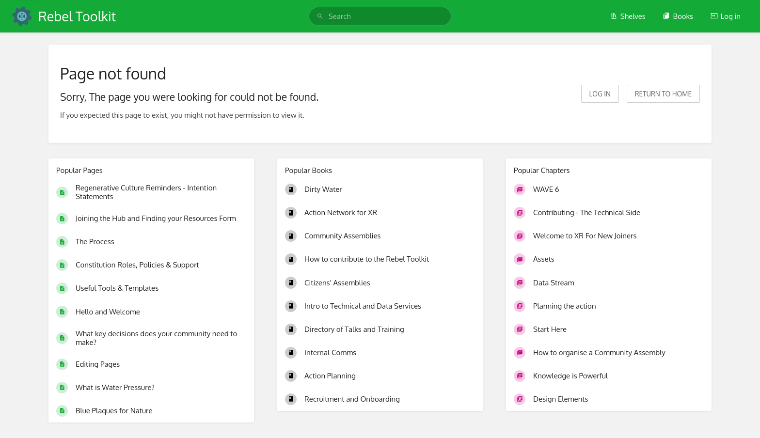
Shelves (628, 16)
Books (678, 16)
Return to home (663, 94)
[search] (380, 16)
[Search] (320, 16)
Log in (726, 16)
